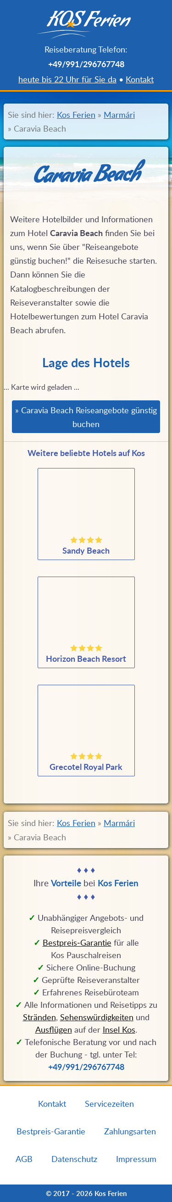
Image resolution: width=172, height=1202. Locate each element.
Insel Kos (119, 1029)
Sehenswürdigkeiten (96, 1017)
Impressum (136, 1158)
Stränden (39, 1017)
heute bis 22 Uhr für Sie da (67, 79)
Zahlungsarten (130, 1131)
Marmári (119, 114)
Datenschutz (74, 1158)
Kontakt (140, 79)
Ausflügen (53, 1029)
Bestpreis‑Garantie (77, 942)
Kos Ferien (76, 114)
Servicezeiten (109, 1103)
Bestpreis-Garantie (51, 1131)
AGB (24, 1158)
